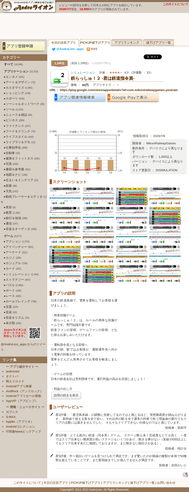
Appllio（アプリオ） (20, 421)
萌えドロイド (15, 381)
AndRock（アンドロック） (24, 391)
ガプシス (12, 412)
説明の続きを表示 (66, 395)
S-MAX (11, 417)
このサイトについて (175, 4)
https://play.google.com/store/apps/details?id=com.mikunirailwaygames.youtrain (119, 90)
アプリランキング (127, 42)
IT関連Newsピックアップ (23, 431)
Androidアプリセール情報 (23, 396)
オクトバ (12, 376)
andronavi (12, 371)
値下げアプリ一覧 (158, 42)
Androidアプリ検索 (19, 386)
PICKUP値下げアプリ (95, 42)
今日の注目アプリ (63, 42)
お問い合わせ (166, 482)
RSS (92, 49)
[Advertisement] (94, 26)
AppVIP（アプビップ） (22, 401)
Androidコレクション (20, 426)
